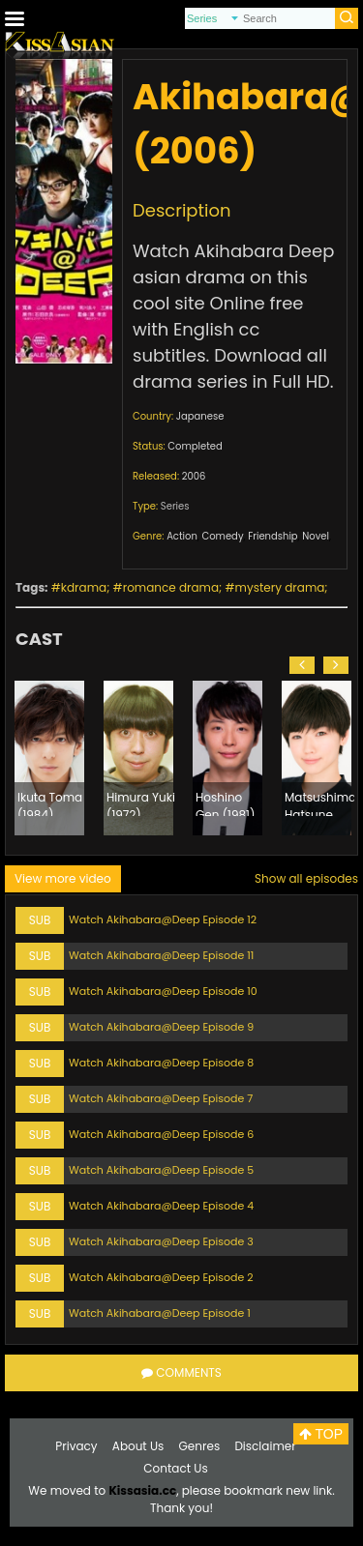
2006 (194, 476)
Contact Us (175, 1468)
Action (181, 536)
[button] (302, 665)
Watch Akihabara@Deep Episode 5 (161, 1170)
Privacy (76, 1446)
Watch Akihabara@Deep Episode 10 (163, 991)
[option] (49, 758)
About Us (138, 1446)
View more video (63, 878)
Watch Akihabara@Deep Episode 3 (161, 1241)
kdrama (83, 587)
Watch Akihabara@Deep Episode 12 (163, 919)
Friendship (272, 536)
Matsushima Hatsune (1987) (319, 802)
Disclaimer (264, 1446)
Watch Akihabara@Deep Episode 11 (161, 955)
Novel (315, 536)
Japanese (200, 416)
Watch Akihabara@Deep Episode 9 (161, 1027)
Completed (194, 446)
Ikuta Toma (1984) (49, 802)
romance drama (171, 587)
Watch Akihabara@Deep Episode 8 (161, 1062)
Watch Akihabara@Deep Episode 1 (160, 1313)
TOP (321, 1434)
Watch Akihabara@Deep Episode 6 (161, 1134)
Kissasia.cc (142, 1490)
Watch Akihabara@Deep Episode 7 (161, 1098)
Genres (200, 1446)
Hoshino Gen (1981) (225, 802)
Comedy (223, 536)
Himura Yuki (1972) (140, 802)
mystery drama (280, 587)
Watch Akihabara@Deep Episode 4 (161, 1205)
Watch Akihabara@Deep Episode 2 (161, 1277)
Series (175, 506)
